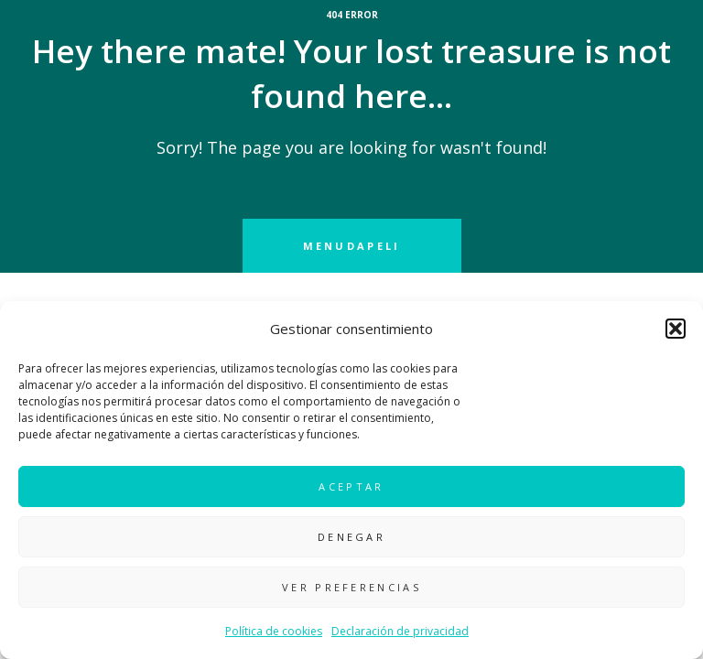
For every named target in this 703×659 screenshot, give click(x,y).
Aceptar (351, 486)
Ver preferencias (351, 587)
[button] (675, 328)
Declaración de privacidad (400, 631)
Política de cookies (273, 631)
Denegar (351, 537)
